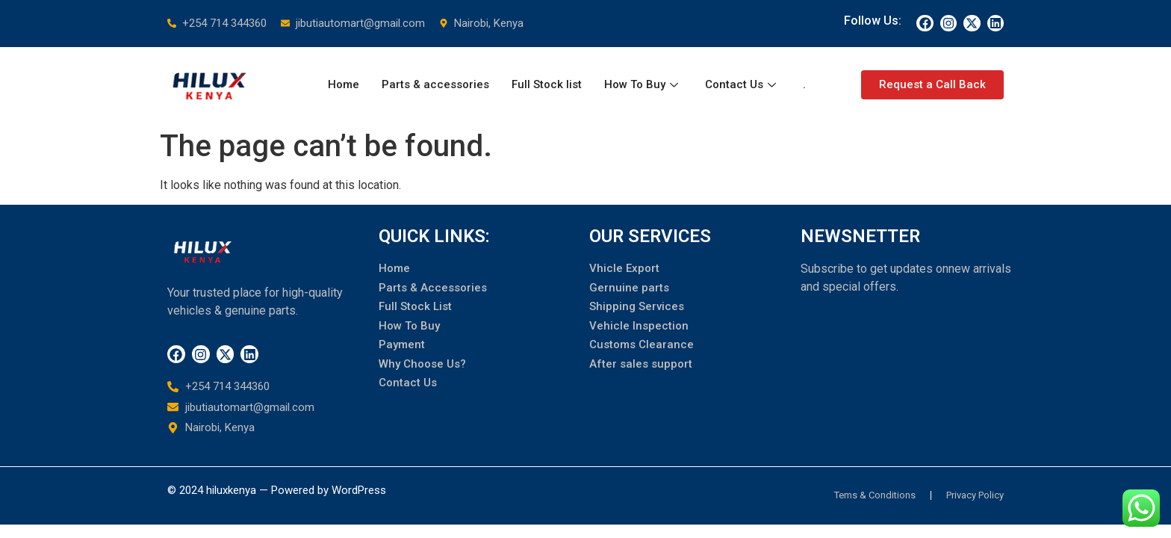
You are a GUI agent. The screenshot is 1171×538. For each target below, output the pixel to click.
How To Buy (641, 84)
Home (343, 84)
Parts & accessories (435, 84)
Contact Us (740, 84)
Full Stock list (547, 84)
